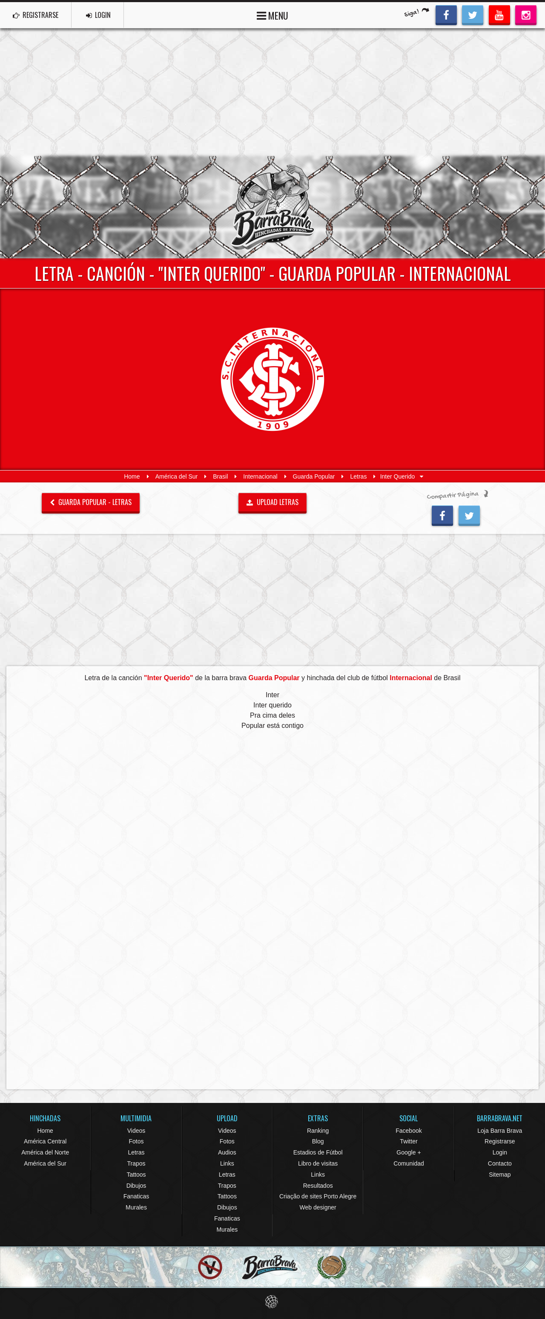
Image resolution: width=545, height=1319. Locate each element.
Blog (318, 1141)
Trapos (136, 1163)
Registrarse (500, 1141)
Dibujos (136, 1185)
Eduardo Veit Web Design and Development (272, 1302)
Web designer (318, 1207)
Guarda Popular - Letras (91, 502)
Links (227, 1163)
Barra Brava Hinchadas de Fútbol (272, 207)
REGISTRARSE (35, 15)
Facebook (409, 1130)
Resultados (318, 1185)
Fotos (136, 1141)
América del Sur (176, 476)
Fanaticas (136, 1196)
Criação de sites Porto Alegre (317, 1196)
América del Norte (45, 1152)
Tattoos (136, 1174)
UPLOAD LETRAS (272, 502)
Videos (136, 1130)
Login (500, 1152)
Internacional (260, 476)
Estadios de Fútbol (318, 1152)
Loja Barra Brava (499, 1130)
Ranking (318, 1130)
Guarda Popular (314, 476)
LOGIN (98, 15)
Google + (408, 1152)
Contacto (500, 1163)
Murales (136, 1207)
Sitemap (500, 1174)
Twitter (408, 1141)
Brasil (220, 476)
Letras (358, 476)
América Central (45, 1141)
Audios (227, 1152)
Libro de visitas (318, 1163)
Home (132, 476)
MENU (272, 14)
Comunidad (408, 1163)
